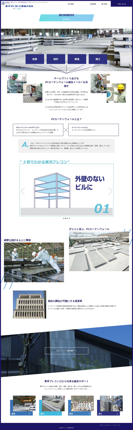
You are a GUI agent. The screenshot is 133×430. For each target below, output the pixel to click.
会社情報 (71, 4)
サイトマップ (116, 425)
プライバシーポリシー (106, 425)
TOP (14, 8)
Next (110, 191)
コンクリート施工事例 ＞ (66, 351)
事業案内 (82, 4)
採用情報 (93, 4)
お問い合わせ (121, 4)
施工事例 (104, 4)
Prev (23, 191)
